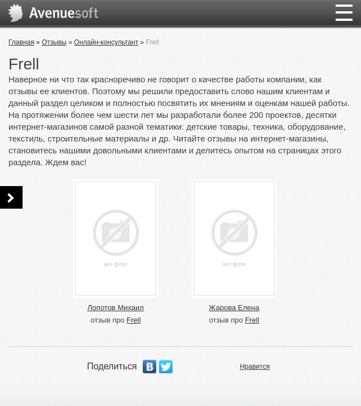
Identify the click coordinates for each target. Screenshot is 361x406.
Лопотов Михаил (115, 307)
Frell (133, 320)
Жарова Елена (234, 307)
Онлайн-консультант (106, 42)
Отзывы (54, 42)
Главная (21, 42)
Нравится (255, 366)
